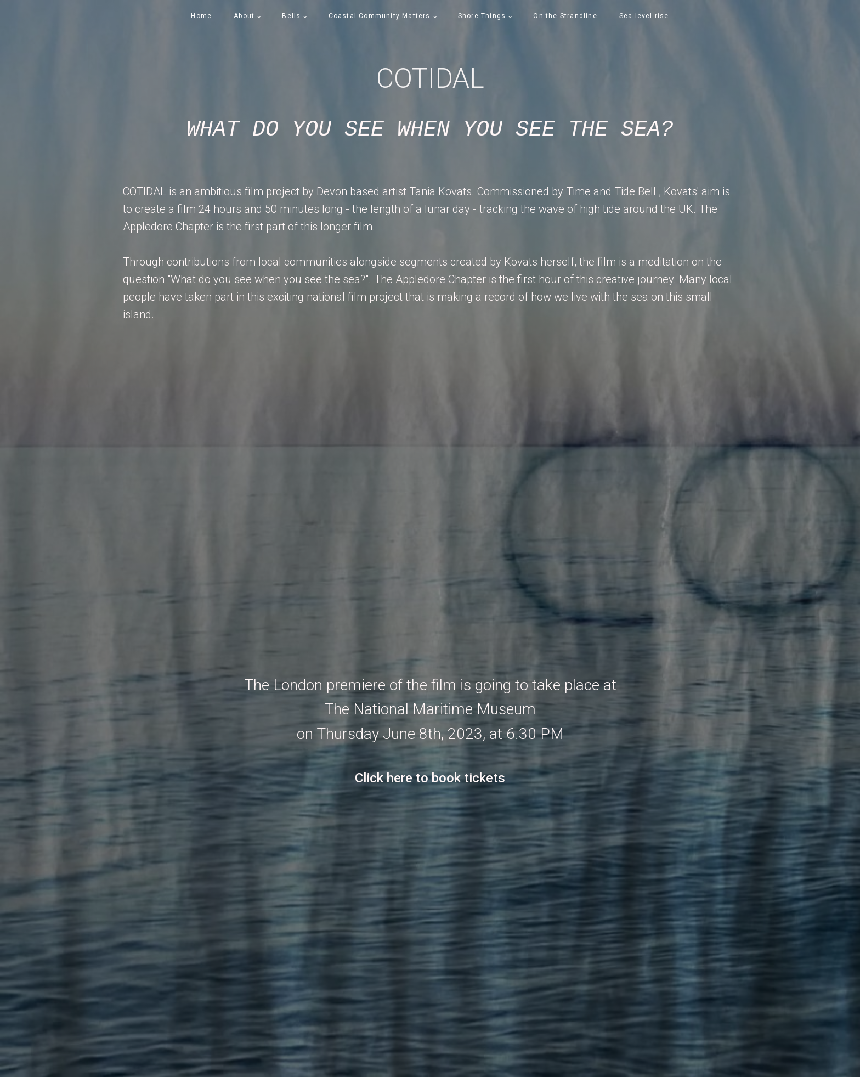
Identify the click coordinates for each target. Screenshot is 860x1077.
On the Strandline (565, 16)
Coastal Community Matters (380, 16)
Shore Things (482, 16)
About (244, 16)
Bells (291, 16)
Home (201, 16)
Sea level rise (644, 16)
